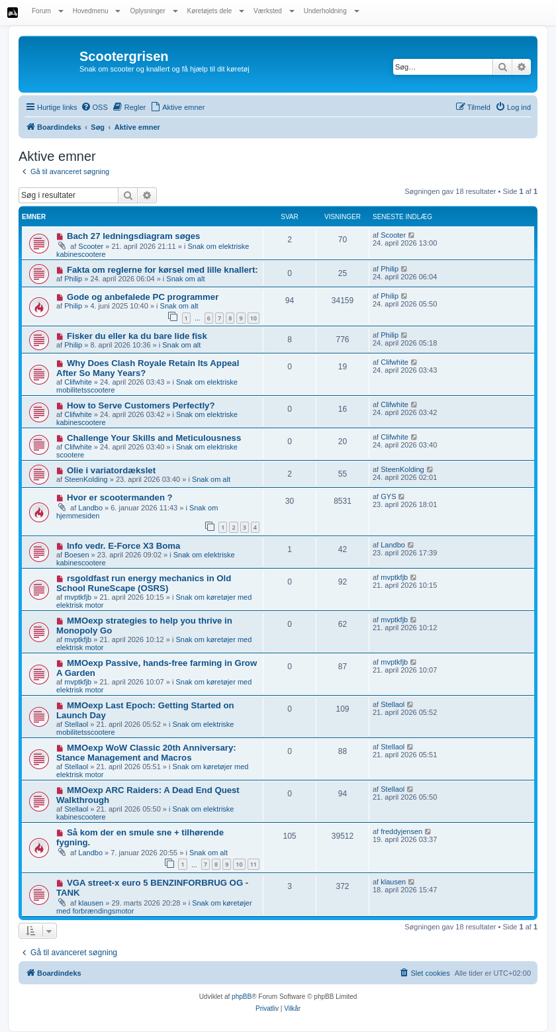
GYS (388, 496)
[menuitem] (94, 107)
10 (253, 318)
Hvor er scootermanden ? (120, 497)
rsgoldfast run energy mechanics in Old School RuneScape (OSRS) (143, 583)
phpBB (242, 996)
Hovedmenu (97, 11)
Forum (48, 11)
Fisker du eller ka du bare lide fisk (137, 336)
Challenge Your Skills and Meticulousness (154, 438)
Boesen (76, 555)
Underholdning (331, 11)
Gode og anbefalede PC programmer (142, 297)
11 (253, 864)
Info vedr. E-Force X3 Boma (123, 546)
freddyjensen (401, 831)
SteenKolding (85, 479)
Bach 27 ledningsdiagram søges (134, 236)
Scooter (90, 246)
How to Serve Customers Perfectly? (141, 405)
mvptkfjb (77, 597)
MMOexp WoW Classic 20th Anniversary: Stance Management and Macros (146, 753)
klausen (90, 903)
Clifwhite (78, 382)
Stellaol (76, 724)
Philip (73, 279)
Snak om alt (185, 279)
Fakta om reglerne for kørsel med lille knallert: (162, 270)
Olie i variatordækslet (111, 470)
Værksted (274, 11)
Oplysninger (153, 11)
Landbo (90, 508)
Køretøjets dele (216, 11)
